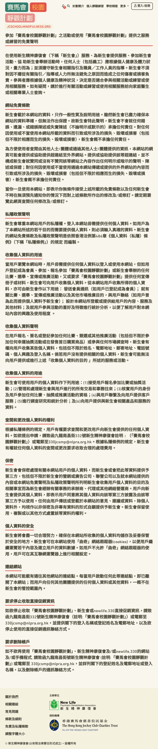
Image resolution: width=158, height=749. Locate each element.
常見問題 (11, 712)
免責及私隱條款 (16, 726)
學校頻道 (112, 6)
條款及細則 (13, 719)
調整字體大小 (15, 734)
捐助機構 (54, 716)
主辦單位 (54, 696)
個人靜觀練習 (95, 6)
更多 (123, 6)
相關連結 (11, 704)
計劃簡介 (78, 6)
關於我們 (11, 697)
